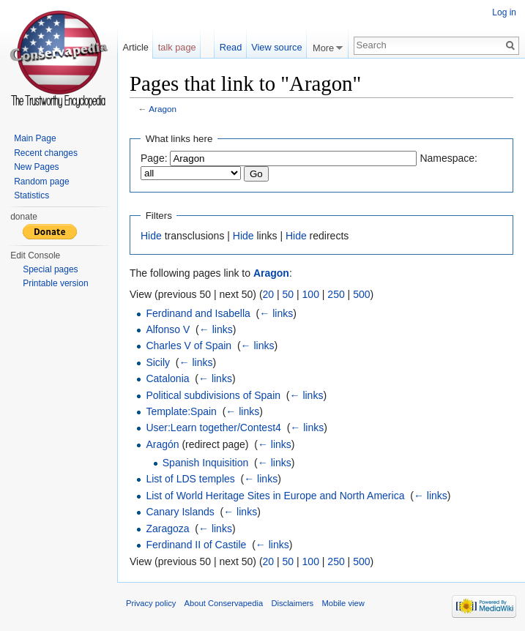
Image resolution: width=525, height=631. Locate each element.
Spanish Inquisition (206, 462)
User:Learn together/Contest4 (213, 427)
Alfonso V (168, 329)
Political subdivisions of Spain (213, 395)
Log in (504, 12)
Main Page (35, 138)
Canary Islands (180, 512)
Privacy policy (151, 603)
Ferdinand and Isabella (198, 313)
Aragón (162, 444)
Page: (154, 158)
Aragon (162, 108)
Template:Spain (181, 411)
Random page (41, 181)
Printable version (55, 283)
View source (276, 47)
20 (269, 294)
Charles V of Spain (188, 345)
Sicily (158, 362)
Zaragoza (167, 528)
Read (231, 47)
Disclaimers (292, 603)
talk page (177, 47)
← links (276, 313)
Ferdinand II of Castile (196, 544)
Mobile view (342, 603)
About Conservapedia (224, 603)
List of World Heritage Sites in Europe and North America (275, 495)
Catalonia (167, 378)
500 (361, 294)
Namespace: (448, 158)
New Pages (36, 167)
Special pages (50, 269)
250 (335, 294)
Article (135, 47)
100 (310, 294)
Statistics (31, 195)
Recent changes (46, 153)
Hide (151, 236)
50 (288, 294)
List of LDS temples (190, 479)
